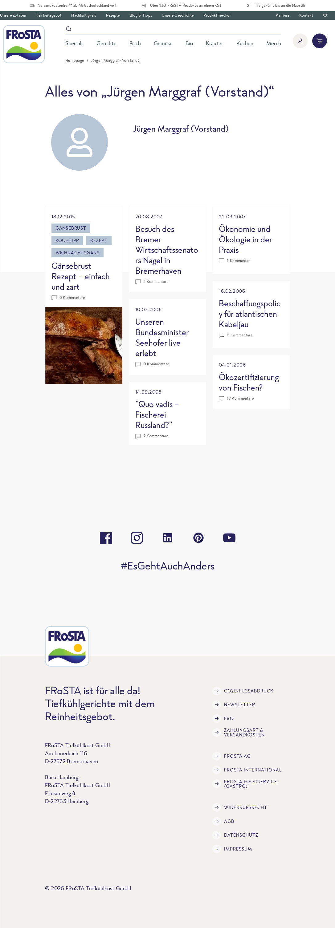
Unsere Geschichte (178, 15)
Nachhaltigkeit (83, 15)
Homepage (74, 60)
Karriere (282, 15)
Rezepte (113, 15)
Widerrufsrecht (239, 807)
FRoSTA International (247, 770)
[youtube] (229, 538)
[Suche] (173, 30)
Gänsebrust (70, 228)
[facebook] (106, 538)
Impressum (232, 849)
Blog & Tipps (141, 15)
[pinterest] (198, 538)
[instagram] (137, 538)
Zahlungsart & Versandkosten (238, 732)
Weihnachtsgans (77, 253)
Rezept (99, 240)
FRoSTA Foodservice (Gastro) (244, 783)
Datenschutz (235, 835)
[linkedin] (167, 538)
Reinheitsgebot (48, 15)
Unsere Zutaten (13, 15)
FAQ (223, 718)
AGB (223, 821)
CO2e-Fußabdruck (242, 691)
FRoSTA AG (231, 756)
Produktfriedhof (217, 15)
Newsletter (233, 704)
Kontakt (306, 15)
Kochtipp (67, 240)
